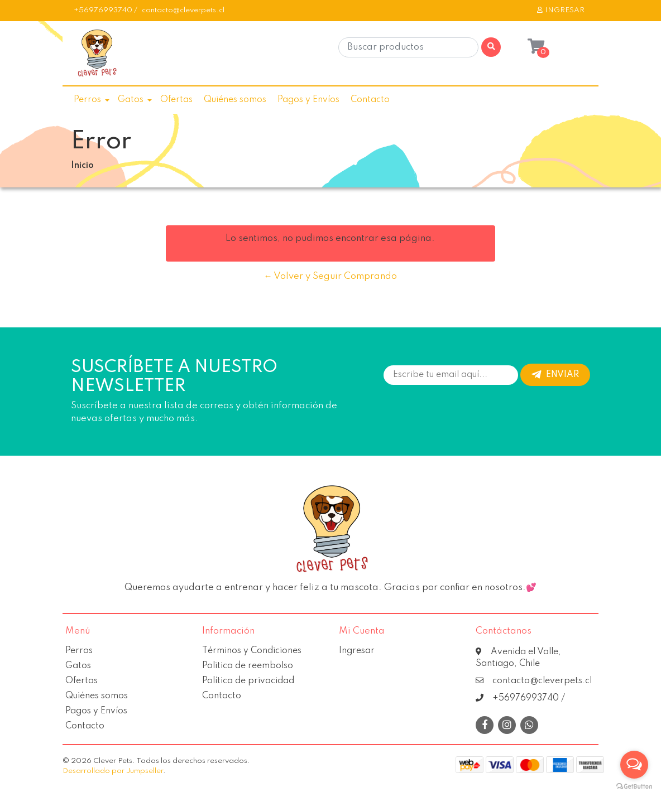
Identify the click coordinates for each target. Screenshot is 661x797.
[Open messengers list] (634, 765)
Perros (87, 99)
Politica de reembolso (247, 665)
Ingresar (357, 650)
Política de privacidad (248, 681)
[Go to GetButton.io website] (634, 785)
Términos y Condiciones (251, 650)
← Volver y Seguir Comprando (330, 276)
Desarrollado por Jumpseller (113, 771)
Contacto (370, 99)
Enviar (555, 374)
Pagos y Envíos (308, 99)
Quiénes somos (235, 99)
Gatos (130, 99)
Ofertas (176, 99)
